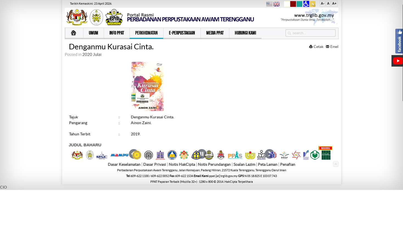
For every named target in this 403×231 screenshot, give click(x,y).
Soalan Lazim (244, 205)
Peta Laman (268, 205)
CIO (3, 228)
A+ (334, 3)
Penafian (287, 205)
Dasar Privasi (154, 205)
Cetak (316, 46)
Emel (332, 46)
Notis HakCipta (182, 205)
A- (322, 3)
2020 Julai (92, 54)
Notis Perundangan (214, 205)
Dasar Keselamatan (124, 205)
